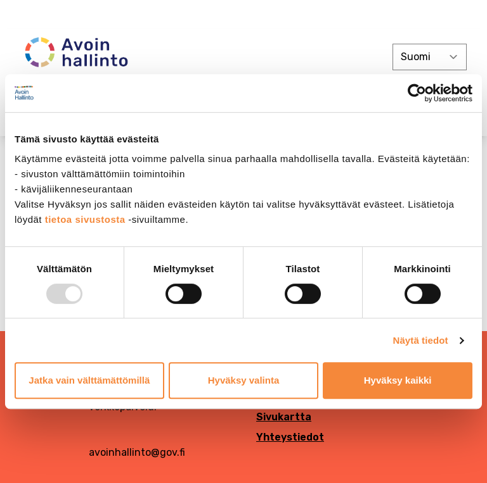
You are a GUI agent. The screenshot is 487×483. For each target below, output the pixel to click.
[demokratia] (243, 14)
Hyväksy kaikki (398, 380)
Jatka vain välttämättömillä (89, 380)
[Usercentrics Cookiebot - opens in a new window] (416, 93)
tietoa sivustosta (87, 219)
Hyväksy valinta (244, 380)
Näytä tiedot (420, 340)
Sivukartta (283, 417)
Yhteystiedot (290, 437)
